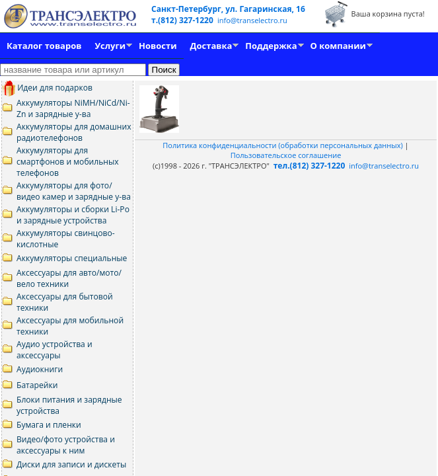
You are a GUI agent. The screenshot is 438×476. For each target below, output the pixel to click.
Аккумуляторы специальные (72, 258)
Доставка (211, 46)
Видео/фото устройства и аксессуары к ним (66, 445)
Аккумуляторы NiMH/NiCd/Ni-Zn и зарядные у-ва (73, 108)
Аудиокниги (40, 369)
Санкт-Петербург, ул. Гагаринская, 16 (228, 9)
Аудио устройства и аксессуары (54, 349)
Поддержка (271, 46)
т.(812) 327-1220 (183, 20)
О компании (338, 46)
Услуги (110, 46)
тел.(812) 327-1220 (310, 165)
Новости (157, 46)
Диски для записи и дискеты (71, 464)
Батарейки (37, 385)
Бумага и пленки (49, 424)
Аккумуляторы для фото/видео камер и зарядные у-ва (74, 191)
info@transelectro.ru (252, 20)
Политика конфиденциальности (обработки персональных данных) (283, 145)
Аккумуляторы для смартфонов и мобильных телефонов (68, 161)
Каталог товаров (44, 46)
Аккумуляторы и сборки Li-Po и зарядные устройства (73, 215)
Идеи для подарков (47, 87)
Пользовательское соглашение (286, 155)
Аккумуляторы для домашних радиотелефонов (74, 132)
